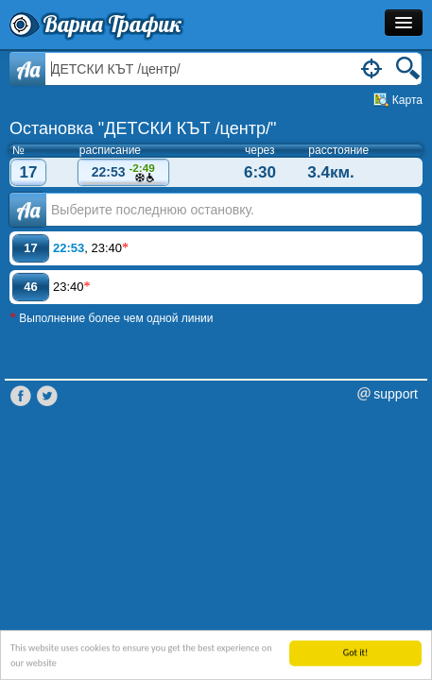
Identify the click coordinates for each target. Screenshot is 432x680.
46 (30, 287)
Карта (407, 100)
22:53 (123, 173)
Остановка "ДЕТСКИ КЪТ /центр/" (142, 128)
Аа (28, 209)
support (395, 393)
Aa (28, 69)
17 (29, 172)
